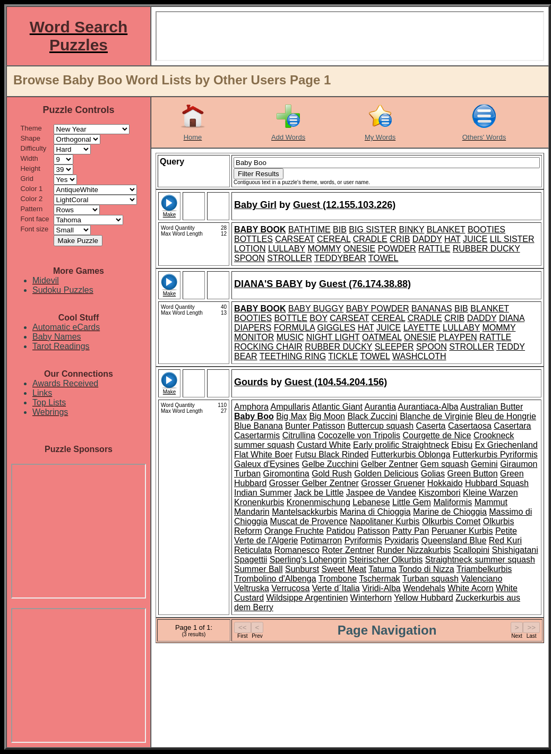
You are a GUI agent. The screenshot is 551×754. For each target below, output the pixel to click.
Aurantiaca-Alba (428, 406)
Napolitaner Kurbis (385, 521)
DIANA (511, 318)
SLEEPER (394, 346)
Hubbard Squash (497, 483)
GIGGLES (336, 327)
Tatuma (382, 569)
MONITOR (254, 337)
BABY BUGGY (315, 308)
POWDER (397, 248)
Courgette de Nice (436, 435)
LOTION (250, 248)
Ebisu (461, 444)
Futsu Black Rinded (332, 454)
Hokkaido (445, 483)
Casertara (512, 425)
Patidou (340, 530)
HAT (452, 239)
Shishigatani (515, 549)
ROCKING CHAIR (268, 346)
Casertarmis (257, 435)
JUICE (475, 239)
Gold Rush (332, 473)
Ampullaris (290, 406)
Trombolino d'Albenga (275, 578)
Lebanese (371, 502)
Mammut (491, 502)
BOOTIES (486, 229)
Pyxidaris (401, 540)
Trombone (337, 578)
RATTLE (434, 248)
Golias (433, 473)
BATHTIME (309, 229)
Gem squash (444, 464)
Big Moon (327, 416)
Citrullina (298, 435)
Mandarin (252, 511)
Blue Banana (258, 425)
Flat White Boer (263, 454)
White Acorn (470, 588)
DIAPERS (252, 327)
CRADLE (370, 239)
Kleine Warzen (490, 492)
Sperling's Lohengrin (308, 559)
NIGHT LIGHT (333, 337)
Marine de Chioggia (450, 511)
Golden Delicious (386, 473)
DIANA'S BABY (268, 284)
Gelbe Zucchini (330, 464)
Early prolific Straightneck (401, 444)
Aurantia (380, 406)
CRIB (400, 239)
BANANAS (431, 308)
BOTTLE (290, 318)
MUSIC (290, 337)
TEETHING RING (293, 356)
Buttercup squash (381, 425)
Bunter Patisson (315, 425)
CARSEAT (294, 239)
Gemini (484, 464)
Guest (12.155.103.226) (344, 205)
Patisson (373, 530)
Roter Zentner (348, 549)
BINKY (412, 229)
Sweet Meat (344, 569)
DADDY (427, 239)
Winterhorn (371, 597)
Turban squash (430, 578)
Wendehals (424, 588)
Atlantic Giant (337, 406)
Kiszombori (440, 492)
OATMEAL (382, 337)
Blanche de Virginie (436, 416)
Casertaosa (470, 425)
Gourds (251, 382)
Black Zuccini (372, 416)
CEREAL (333, 239)
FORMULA (294, 327)
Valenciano (481, 578)
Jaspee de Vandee (381, 492)
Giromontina (286, 473)
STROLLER (289, 258)
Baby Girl (255, 205)
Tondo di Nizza (426, 569)
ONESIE (359, 248)
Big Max (291, 416)
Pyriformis (363, 540)
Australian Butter (491, 406)
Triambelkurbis (484, 569)
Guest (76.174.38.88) (365, 284)
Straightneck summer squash (480, 559)
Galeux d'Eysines (266, 464)
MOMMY (324, 248)
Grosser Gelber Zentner (314, 483)
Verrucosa (290, 588)
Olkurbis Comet (451, 521)
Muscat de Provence (309, 521)
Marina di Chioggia (375, 511)
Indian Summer (263, 492)
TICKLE (343, 356)
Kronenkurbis (259, 502)
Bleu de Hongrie (505, 416)
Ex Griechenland (506, 444)
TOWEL (383, 258)
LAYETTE (422, 327)
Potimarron (321, 540)
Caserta (430, 425)
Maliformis (452, 502)
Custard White (323, 444)
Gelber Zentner (389, 464)
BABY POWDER (377, 308)
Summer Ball (258, 569)
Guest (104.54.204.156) (336, 382)
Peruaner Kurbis (462, 530)
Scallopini (471, 549)
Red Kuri (505, 540)
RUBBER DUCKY (486, 248)
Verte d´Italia (336, 588)
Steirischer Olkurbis (386, 559)
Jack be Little (318, 492)
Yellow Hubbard (423, 597)
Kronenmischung (318, 502)
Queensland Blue (454, 540)
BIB (340, 229)
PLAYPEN (457, 337)
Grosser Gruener (393, 483)
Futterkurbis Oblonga (410, 454)
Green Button (472, 473)
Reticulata (253, 549)
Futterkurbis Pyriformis (495, 454)
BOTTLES (253, 239)
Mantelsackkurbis (305, 511)
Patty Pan (410, 530)
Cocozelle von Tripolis (358, 435)
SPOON (249, 258)
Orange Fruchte (294, 530)
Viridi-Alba (381, 588)
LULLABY (286, 248)
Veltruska (251, 588)
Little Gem (411, 502)
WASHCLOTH (419, 356)
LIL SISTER (512, 239)
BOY (318, 318)
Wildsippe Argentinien (307, 597)
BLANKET (446, 229)
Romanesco (297, 549)
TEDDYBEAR (340, 258)
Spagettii (250, 559)
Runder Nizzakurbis (414, 549)
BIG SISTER (373, 229)
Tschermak (379, 578)
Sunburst (302, 569)
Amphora (251, 406)
